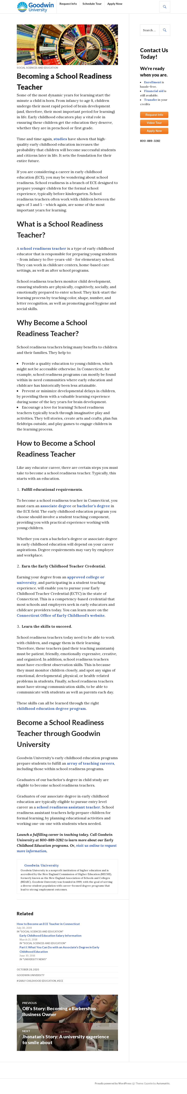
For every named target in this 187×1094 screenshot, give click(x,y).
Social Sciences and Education (37, 67)
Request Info (68, 3)
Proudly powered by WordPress (113, 1083)
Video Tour (154, 122)
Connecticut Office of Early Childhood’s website (61, 615)
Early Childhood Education (37, 980)
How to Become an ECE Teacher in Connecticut (48, 923)
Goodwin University (30, 975)
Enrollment (152, 82)
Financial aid (153, 91)
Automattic (163, 1083)
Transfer (150, 100)
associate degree (55, 506)
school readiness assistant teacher (68, 807)
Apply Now (114, 3)
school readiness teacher (43, 248)
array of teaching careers (90, 763)
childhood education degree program (51, 708)
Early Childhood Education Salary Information (50, 935)
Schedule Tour (92, 3)
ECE (61, 980)
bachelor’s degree (93, 506)
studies (60, 139)
